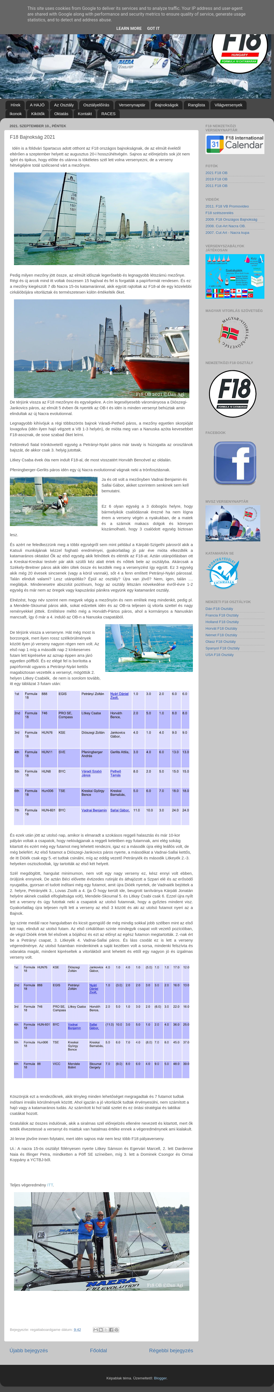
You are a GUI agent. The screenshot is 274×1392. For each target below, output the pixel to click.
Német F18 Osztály (221, 635)
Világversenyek (228, 105)
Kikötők (38, 113)
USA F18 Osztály (220, 655)
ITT (50, 1185)
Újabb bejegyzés (29, 1350)
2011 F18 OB (216, 186)
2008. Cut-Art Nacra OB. (226, 226)
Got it (153, 28)
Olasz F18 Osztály (221, 642)
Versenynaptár (132, 105)
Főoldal (98, 1350)
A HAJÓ (37, 105)
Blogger (160, 1378)
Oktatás (61, 113)
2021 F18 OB (216, 173)
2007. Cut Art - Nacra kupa (227, 233)
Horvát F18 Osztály (221, 628)
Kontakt (85, 113)
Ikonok (16, 113)
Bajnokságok (166, 105)
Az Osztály (64, 105)
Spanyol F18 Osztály (223, 648)
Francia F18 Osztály (222, 615)
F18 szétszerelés (219, 213)
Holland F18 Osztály (222, 622)
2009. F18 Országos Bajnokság (231, 219)
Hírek (16, 105)
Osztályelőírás (96, 105)
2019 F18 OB (216, 179)
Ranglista (196, 105)
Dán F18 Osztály (219, 609)
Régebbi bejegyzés (171, 1350)
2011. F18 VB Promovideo (227, 206)
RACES (108, 113)
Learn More (129, 28)
